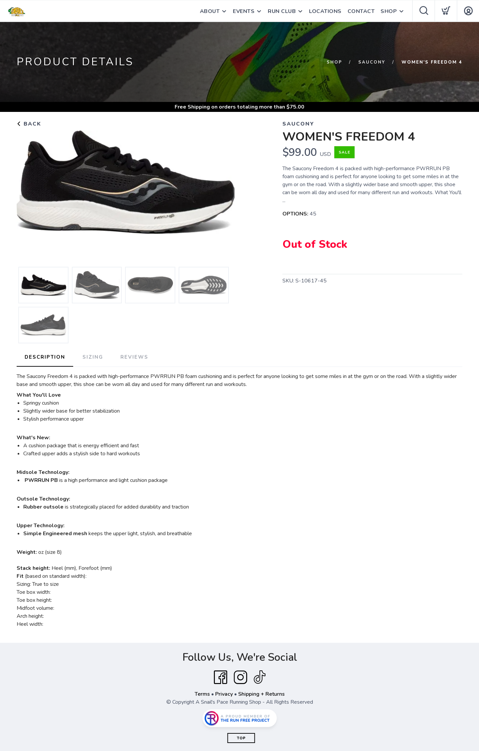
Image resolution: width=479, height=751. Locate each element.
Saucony (372, 62)
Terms (202, 694)
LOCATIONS (325, 11)
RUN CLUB (282, 11)
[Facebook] (221, 677)
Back (29, 124)
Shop (334, 62)
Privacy (224, 694)
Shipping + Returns (261, 694)
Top (241, 738)
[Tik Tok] (259, 677)
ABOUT (210, 11)
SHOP (389, 11)
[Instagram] (240, 677)
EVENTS (243, 11)
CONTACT (361, 11)
